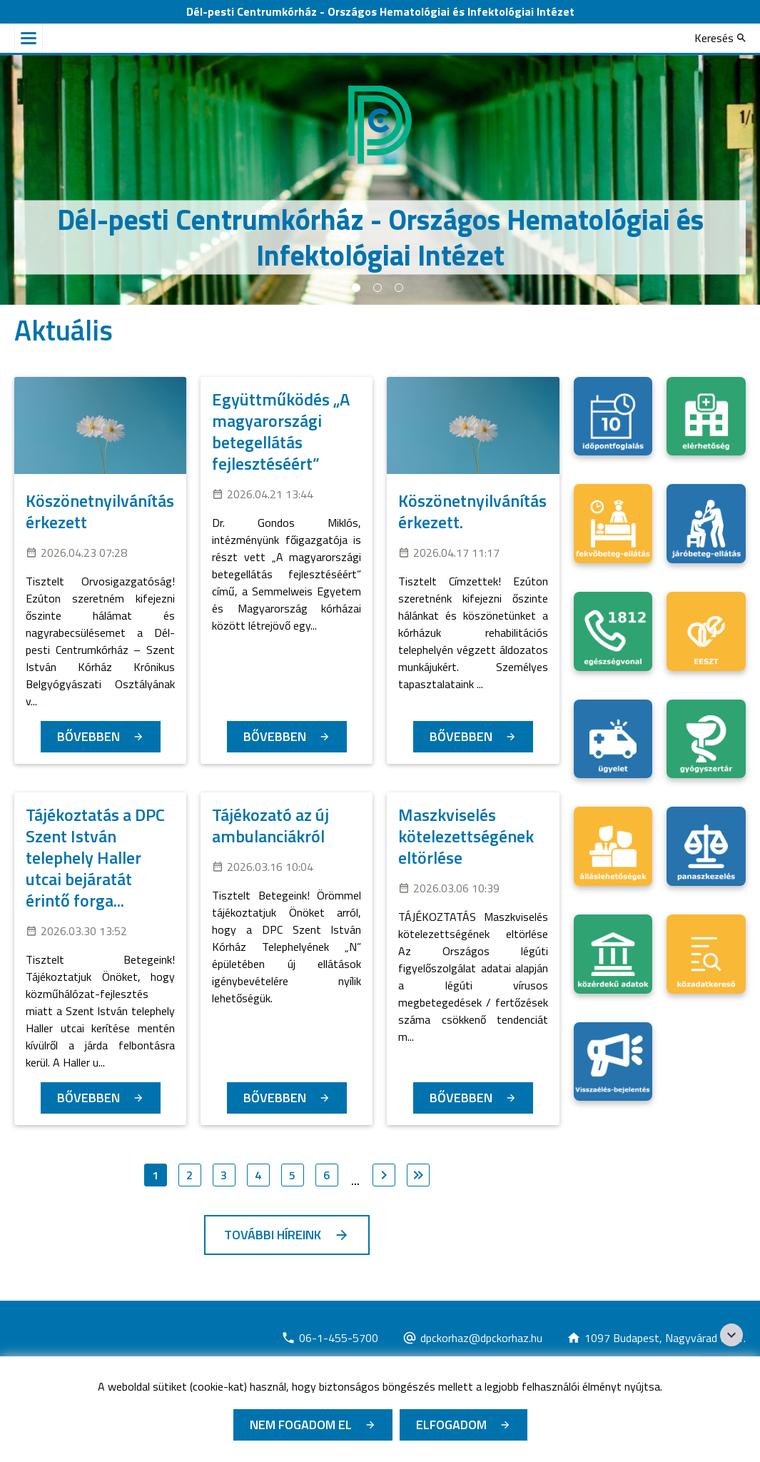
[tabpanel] (380, 180)
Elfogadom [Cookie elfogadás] (451, 1424)
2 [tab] (377, 287)
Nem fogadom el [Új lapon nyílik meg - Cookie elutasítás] (301, 1424)
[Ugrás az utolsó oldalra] (418, 1175)
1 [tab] (356, 287)
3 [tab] (399, 287)
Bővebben (88, 736)
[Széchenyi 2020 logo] (731, 1335)
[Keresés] (720, 37)
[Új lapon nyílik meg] (329, 1337)
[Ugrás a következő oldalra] (384, 1175)
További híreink (272, 1234)
